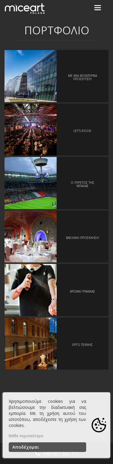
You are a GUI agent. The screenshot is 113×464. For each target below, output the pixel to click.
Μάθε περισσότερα (26, 435)
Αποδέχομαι (25, 447)
